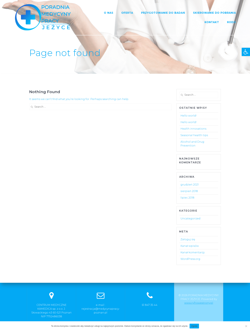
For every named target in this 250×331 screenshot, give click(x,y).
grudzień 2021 (189, 184)
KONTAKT (212, 22)
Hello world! (188, 115)
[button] (246, 52)
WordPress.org (190, 258)
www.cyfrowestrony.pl (198, 302)
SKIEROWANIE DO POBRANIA (214, 12)
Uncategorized (190, 218)
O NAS (108, 12)
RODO (231, 22)
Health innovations (193, 128)
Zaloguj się (187, 239)
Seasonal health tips (194, 135)
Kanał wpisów (189, 245)
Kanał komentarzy (192, 252)
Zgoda (194, 326)
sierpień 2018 (189, 191)
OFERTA (127, 12)
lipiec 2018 (187, 197)
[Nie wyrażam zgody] (246, 326)
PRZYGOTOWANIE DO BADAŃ (163, 12)
